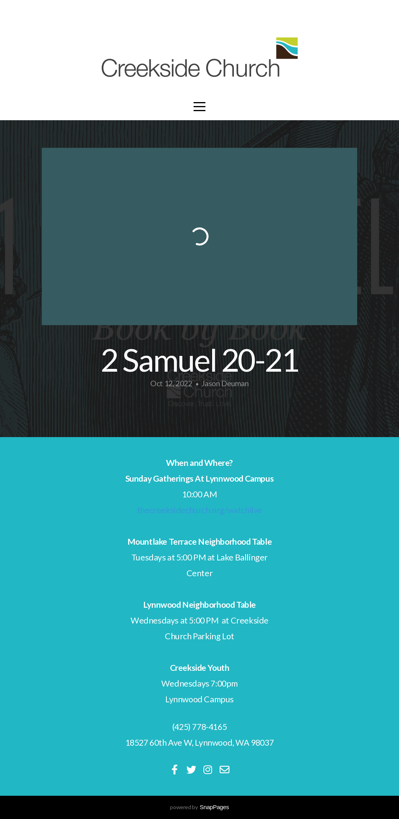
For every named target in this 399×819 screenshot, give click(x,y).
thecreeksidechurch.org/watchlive (199, 510)
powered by (199, 807)
